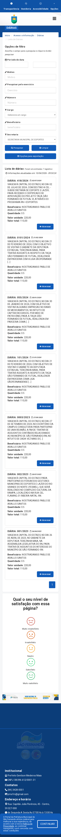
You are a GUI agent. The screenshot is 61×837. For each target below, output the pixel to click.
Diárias (40, 35)
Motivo (9, 72)
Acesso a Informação (24, 35)
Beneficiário (12, 122)
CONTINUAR (47, 823)
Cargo (9, 110)
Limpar (43, 148)
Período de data (14, 60)
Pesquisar (17, 148)
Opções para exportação (30, 156)
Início (7, 35)
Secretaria (11, 134)
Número (10, 97)
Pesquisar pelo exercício (19, 84)
